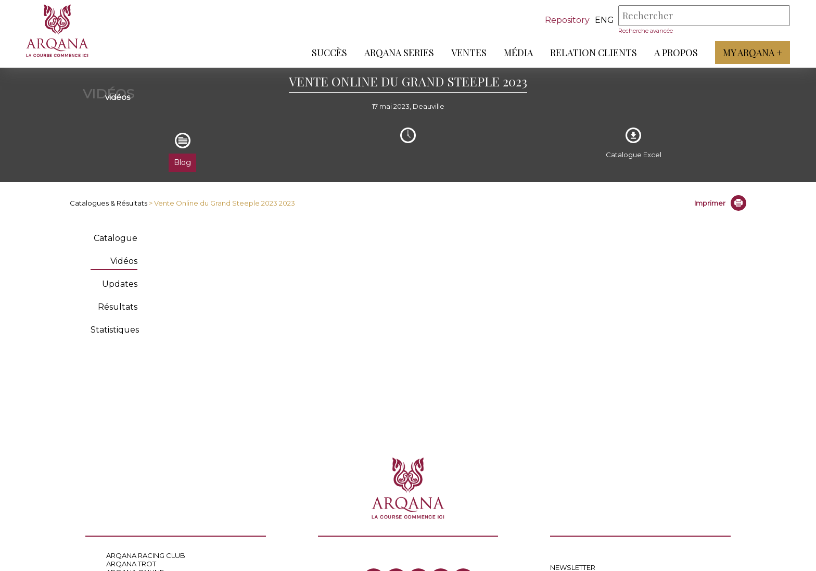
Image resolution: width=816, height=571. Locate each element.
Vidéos (123, 261)
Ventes (469, 52)
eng (604, 20)
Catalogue (115, 238)
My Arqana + (752, 52)
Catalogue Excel (633, 154)
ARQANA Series (399, 52)
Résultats (117, 307)
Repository (567, 20)
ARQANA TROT (131, 564)
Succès (329, 52)
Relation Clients (593, 52)
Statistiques (115, 330)
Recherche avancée (645, 30)
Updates (119, 284)
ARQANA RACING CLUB (145, 555)
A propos (676, 52)
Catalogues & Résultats (108, 203)
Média (518, 52)
